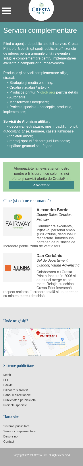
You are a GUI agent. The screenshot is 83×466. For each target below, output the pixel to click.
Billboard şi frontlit (15, 390)
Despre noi (10, 436)
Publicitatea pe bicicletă (19, 400)
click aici (48, 92)
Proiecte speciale (15, 405)
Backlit (7, 385)
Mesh (7, 375)
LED (6, 380)
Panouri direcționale (17, 395)
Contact (8, 441)
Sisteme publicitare (16, 426)
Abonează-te (41, 185)
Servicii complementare (19, 431)
